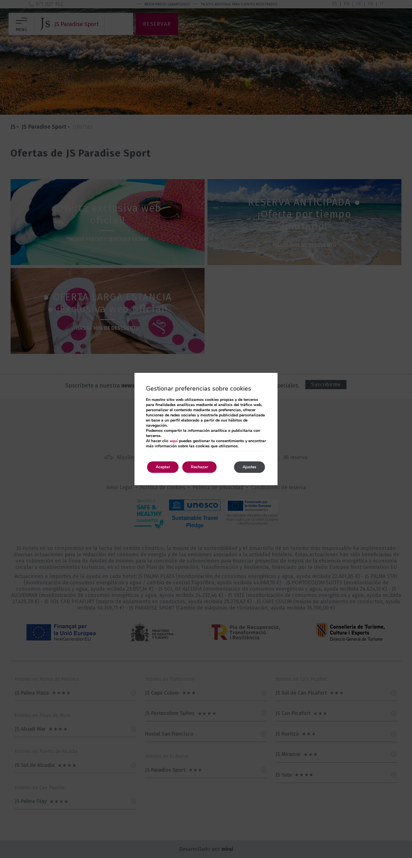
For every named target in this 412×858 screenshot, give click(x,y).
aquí (174, 441)
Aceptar (163, 467)
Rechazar (199, 467)
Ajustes (249, 467)
